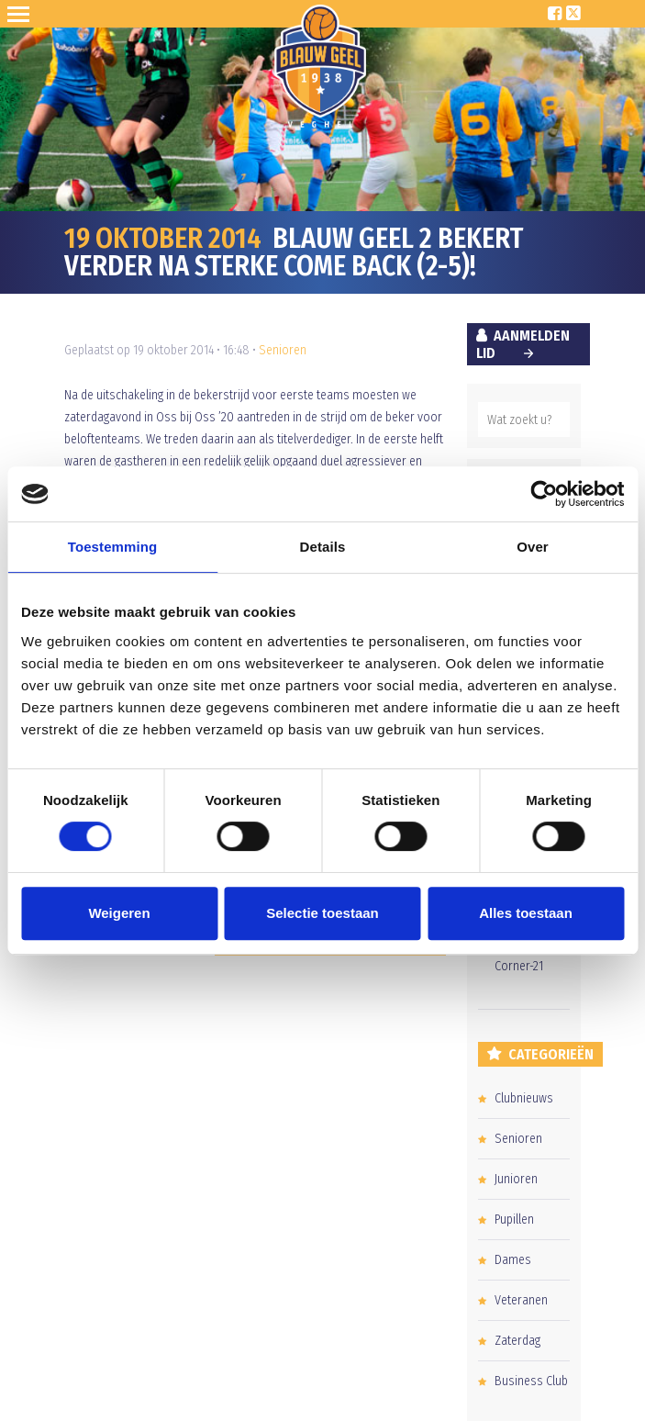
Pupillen (514, 1219)
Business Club (531, 1381)
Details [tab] (323, 546)
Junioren (516, 1179)
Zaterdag (517, 1340)
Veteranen (521, 1300)
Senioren (282, 350)
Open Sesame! (22, 14)
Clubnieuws (524, 1098)
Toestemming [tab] (113, 546)
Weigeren (119, 913)
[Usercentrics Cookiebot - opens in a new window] (543, 494)
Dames (513, 1260)
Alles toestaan (526, 913)
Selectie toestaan (322, 913)
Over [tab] (533, 546)
